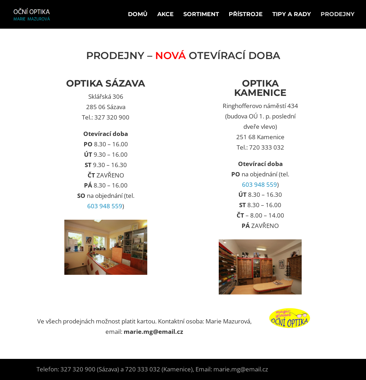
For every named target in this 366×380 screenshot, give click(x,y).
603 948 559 (104, 206)
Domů (138, 15)
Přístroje (246, 15)
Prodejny (338, 15)
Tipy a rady (291, 15)
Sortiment (201, 15)
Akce (165, 15)
